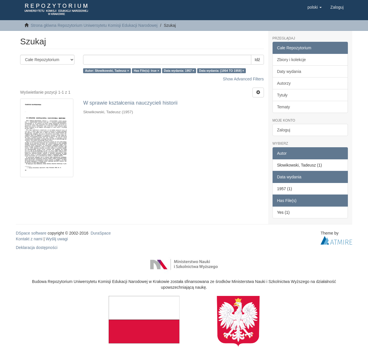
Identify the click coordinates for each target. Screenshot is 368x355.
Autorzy (284, 83)
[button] (314, 7)
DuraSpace (101, 233)
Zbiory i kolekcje (291, 59)
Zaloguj (283, 130)
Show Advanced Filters (243, 79)
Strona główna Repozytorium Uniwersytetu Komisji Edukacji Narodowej (94, 25)
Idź (257, 59)
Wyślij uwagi (57, 239)
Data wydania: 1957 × (179, 70)
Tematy (283, 107)
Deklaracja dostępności (36, 247)
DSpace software (31, 233)
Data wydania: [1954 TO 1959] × (221, 70)
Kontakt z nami (29, 239)
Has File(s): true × (146, 70)
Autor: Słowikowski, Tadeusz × (107, 70)
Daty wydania (289, 71)
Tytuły (282, 95)
